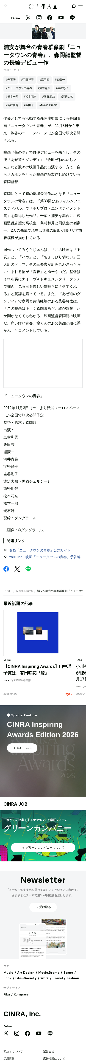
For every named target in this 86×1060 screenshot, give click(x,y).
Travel (58, 978)
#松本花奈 (30, 96)
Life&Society (25, 978)
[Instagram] (39, 18)
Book (7, 978)
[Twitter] (28, 18)
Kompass (21, 994)
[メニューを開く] (80, 6)
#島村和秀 (12, 105)
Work (44, 978)
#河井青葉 (44, 88)
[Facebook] (49, 18)
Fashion (73, 978)
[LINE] (72, 18)
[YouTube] (61, 18)
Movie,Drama (24, 591)
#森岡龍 (44, 79)
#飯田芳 (29, 105)
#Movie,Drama (48, 105)
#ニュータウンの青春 (19, 88)
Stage (68, 972)
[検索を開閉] (73, 6)
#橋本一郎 (12, 96)
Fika (6, 994)
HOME (7, 591)
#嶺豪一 (60, 79)
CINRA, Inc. (22, 1014)
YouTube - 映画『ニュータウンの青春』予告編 (44, 557)
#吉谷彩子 (62, 88)
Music (8, 972)
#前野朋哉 (48, 96)
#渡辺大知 (67, 96)
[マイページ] (5, 6)
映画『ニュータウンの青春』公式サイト (40, 550)
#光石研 (11, 79)
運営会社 (48, 1051)
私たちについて (13, 1051)
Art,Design (25, 972)
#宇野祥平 (27, 79)
